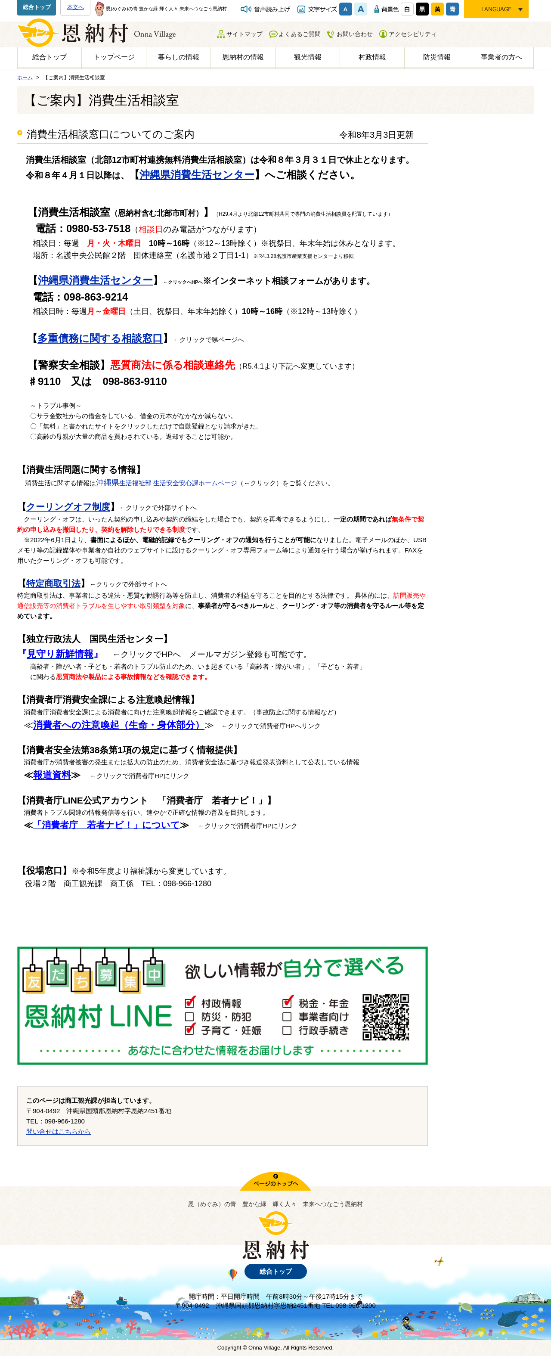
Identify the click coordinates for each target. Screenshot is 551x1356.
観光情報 (308, 57)
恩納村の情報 (243, 57)
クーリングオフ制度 (68, 507)
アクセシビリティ (413, 34)
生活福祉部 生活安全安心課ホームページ (166, 483)
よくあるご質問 (300, 34)
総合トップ (37, 7)
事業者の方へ (501, 57)
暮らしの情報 (178, 57)
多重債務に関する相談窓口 (100, 338)
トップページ (114, 57)
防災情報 (437, 57)
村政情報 (372, 57)
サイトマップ (244, 34)
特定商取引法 (53, 583)
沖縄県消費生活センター (196, 174)
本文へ (75, 7)
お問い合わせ (355, 34)
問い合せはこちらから (58, 1131)
